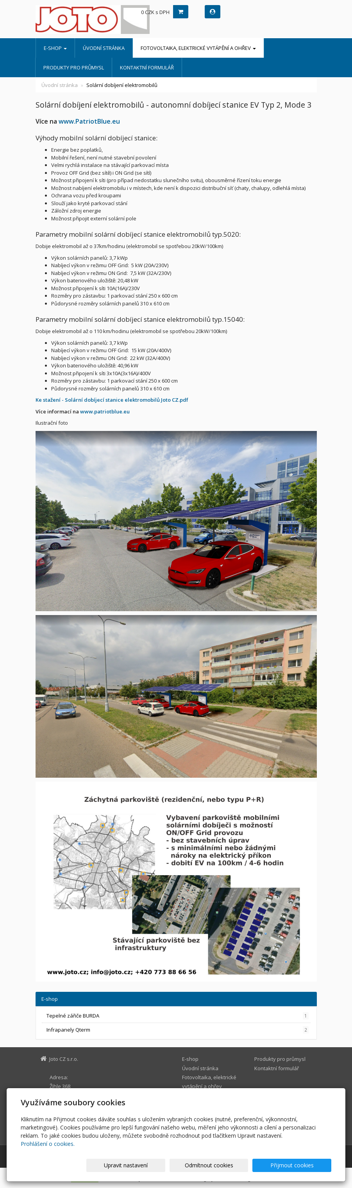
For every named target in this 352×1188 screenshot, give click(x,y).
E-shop (55, 47)
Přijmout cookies (301, 1165)
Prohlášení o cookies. (48, 1143)
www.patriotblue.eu (105, 411)
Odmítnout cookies (237, 1165)
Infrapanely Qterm (177, 1030)
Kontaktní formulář (147, 67)
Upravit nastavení (173, 1165)
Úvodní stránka (104, 47)
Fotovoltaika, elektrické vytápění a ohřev (198, 47)
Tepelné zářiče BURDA (177, 1016)
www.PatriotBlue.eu (89, 121)
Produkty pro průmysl (73, 67)
